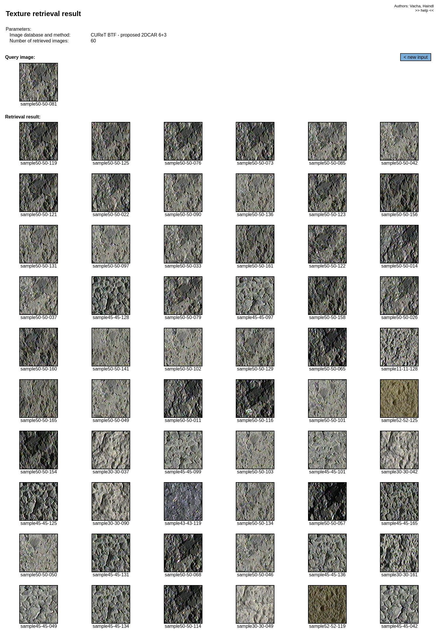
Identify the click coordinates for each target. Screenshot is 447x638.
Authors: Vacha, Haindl (414, 6)
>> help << (424, 10)
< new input (416, 57)
